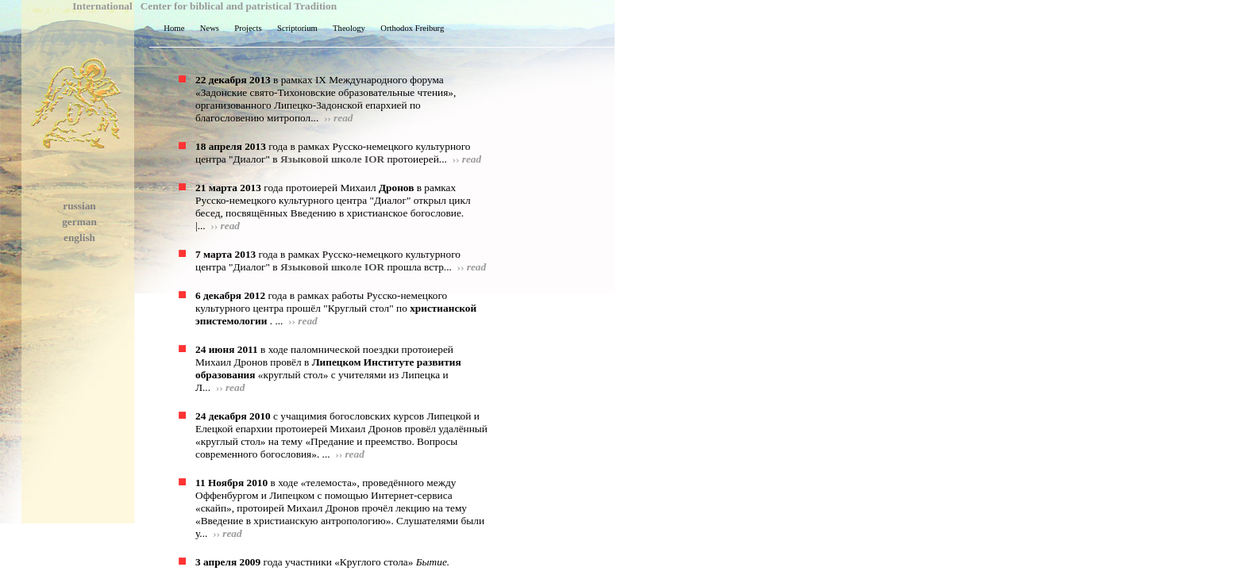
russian (79, 206)
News (207, 28)
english (79, 237)
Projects (246, 28)
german (79, 222)
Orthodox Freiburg (410, 28)
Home (172, 28)
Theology (347, 28)
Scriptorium (295, 28)
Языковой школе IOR (332, 159)
